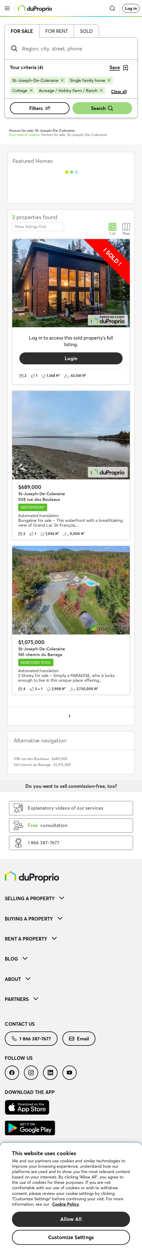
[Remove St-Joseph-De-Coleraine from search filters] (38, 80)
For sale (22, 31)
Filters (39, 108)
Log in (131, 8)
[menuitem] (71, 898)
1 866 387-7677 (31, 1039)
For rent (56, 31)
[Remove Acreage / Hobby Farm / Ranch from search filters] (70, 90)
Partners (21, 999)
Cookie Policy (65, 1204)
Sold (86, 31)
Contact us (20, 1024)
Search (102, 108)
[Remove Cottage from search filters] (22, 90)
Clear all (119, 91)
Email (79, 1039)
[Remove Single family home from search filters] (90, 80)
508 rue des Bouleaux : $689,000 (40, 758)
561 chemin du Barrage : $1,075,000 (42, 764)
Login (71, 358)
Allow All (71, 1219)
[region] (71, 1197)
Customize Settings (71, 1237)
